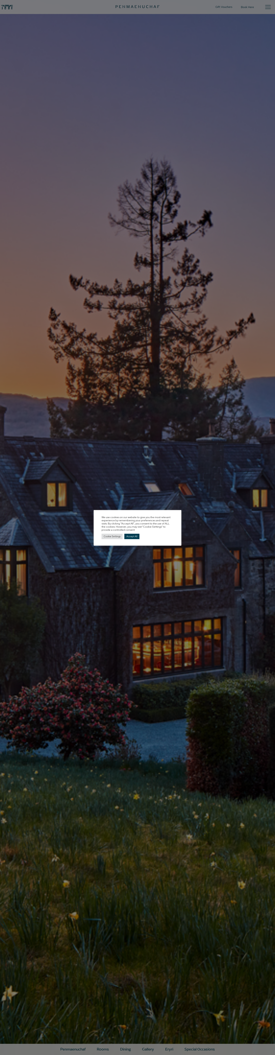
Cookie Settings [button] (112, 536)
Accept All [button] (131, 536)
